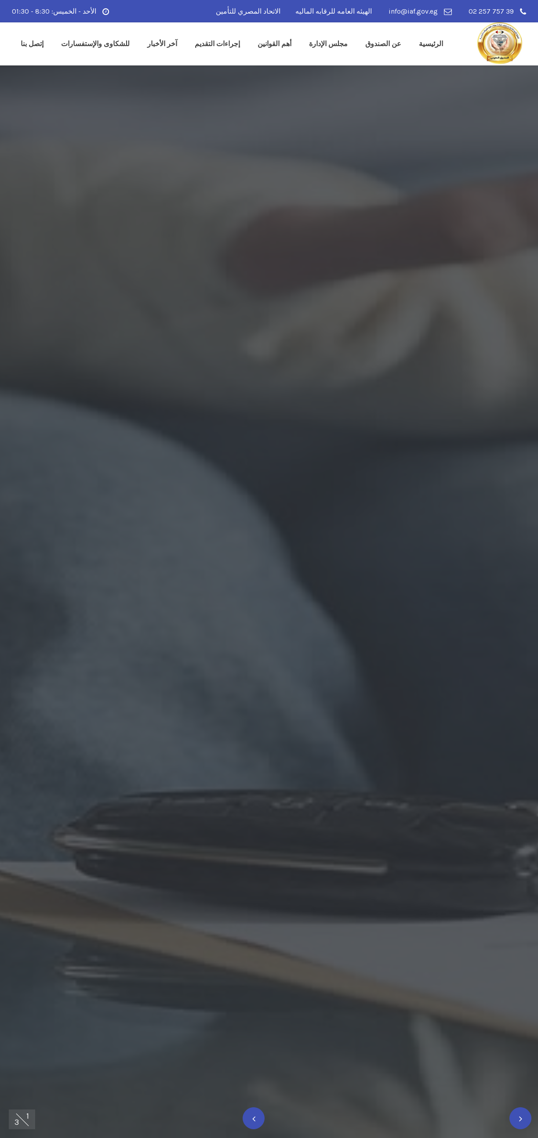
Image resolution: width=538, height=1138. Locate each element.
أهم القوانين (274, 44)
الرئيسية (431, 44)
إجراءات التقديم (217, 44)
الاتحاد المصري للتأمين (248, 11)
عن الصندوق (383, 44)
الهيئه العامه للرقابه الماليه (333, 11)
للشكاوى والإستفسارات (95, 44)
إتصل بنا (32, 44)
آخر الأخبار (162, 44)
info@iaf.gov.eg (420, 11)
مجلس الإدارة (328, 44)
